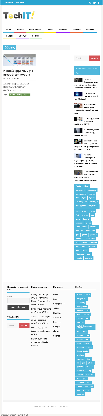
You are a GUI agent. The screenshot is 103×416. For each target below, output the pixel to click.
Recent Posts (81, 68)
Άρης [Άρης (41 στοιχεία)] (84, 198)
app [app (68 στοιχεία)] (92, 215)
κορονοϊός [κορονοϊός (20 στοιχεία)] (92, 190)
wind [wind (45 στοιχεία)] (88, 254)
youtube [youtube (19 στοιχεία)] (79, 258)
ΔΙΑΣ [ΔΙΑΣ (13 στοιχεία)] (78, 211)
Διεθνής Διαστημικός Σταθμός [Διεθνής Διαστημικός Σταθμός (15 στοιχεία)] (87, 206)
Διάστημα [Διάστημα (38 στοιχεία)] (94, 202)
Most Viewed (93, 68)
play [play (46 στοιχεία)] (83, 246)
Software (77, 30)
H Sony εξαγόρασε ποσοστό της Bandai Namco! (39, 342)
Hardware (63, 30)
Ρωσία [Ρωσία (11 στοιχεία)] (78, 186)
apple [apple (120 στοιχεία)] (78, 219)
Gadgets (10, 36)
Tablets (50, 30)
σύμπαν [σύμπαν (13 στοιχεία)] (92, 194)
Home (8, 30)
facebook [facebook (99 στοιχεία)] (79, 223)
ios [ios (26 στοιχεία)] (93, 231)
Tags (77, 73)
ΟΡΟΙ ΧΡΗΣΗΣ (20, 2)
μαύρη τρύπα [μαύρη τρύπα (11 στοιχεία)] (81, 194)
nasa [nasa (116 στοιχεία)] (77, 246)
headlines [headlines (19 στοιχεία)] (93, 227)
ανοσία (12, 95)
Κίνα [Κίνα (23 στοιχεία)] (77, 198)
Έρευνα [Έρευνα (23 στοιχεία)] (92, 198)
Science (35, 36)
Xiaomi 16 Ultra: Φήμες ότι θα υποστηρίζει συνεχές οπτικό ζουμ (41, 320)
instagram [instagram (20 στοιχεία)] (79, 231)
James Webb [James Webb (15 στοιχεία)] (90, 239)
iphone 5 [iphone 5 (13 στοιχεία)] (93, 235)
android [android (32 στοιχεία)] (85, 215)
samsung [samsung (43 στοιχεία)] (91, 246)
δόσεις (19, 95)
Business (90, 30)
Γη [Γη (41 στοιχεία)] (86, 202)
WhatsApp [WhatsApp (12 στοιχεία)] (80, 254)
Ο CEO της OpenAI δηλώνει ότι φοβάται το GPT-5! (40, 331)
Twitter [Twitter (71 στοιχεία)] (84, 250)
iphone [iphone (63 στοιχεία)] (84, 235)
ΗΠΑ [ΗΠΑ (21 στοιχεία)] (84, 211)
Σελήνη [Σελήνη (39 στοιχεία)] (86, 186)
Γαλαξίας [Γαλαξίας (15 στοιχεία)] (79, 202)
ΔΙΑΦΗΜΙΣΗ (9, 2)
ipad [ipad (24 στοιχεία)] (77, 235)
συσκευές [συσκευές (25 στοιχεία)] (88, 258)
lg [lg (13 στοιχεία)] (76, 242)
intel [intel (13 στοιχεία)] (88, 231)
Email (9, 296)
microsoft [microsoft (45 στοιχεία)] (93, 242)
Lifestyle (23, 36)
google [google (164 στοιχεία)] (88, 223)
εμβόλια (26, 95)
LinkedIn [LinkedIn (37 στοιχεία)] (83, 242)
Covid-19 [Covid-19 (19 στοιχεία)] (86, 219)
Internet (20, 30)
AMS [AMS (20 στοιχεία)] (77, 215)
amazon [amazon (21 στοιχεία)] (92, 211)
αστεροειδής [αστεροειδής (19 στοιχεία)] (80, 190)
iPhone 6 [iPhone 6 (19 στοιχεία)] (79, 239)
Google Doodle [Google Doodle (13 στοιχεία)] (81, 227)
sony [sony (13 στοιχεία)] (78, 250)
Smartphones (35, 30)
